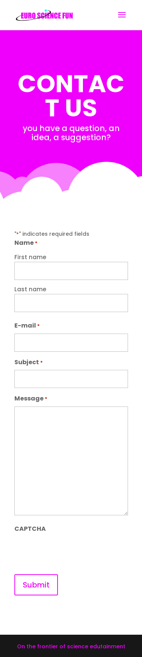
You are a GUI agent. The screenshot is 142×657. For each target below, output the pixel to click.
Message (30, 398)
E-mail (27, 326)
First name (30, 257)
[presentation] (72, 551)
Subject (28, 362)
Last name (30, 289)
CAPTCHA (30, 528)
